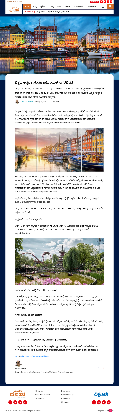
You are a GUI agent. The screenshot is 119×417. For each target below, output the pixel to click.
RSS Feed (65, 398)
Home (27, 6)
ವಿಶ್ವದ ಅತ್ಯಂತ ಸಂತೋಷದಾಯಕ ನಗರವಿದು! (35, 356)
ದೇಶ (59, 6)
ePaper (94, 2)
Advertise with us (42, 394)
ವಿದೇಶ (67, 6)
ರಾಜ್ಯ (52, 6)
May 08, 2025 (41, 102)
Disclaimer (66, 391)
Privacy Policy (67, 394)
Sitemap (65, 402)
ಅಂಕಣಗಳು (92, 6)
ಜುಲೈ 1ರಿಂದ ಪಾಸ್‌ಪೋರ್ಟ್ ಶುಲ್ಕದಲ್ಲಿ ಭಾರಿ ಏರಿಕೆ (52, 11)
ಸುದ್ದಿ (34, 6)
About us (39, 391)
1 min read (54, 102)
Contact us (40, 398)
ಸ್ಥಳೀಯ (43, 6)
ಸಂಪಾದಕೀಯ (79, 6)
